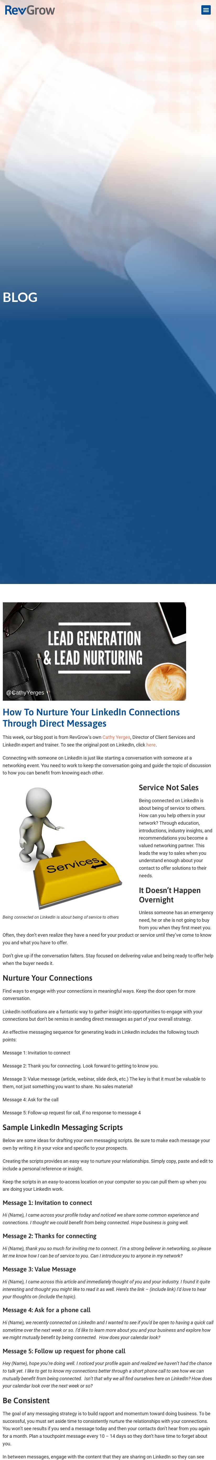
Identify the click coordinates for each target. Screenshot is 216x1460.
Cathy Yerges (116, 737)
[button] (206, 10)
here (151, 745)
